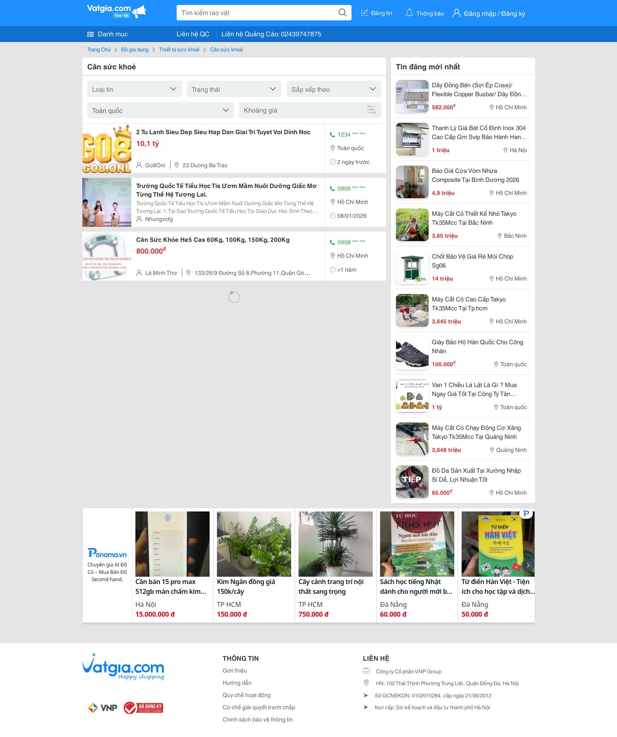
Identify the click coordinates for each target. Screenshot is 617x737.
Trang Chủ (99, 49)
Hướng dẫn (237, 682)
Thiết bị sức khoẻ (179, 49)
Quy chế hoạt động (247, 695)
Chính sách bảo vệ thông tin (258, 719)
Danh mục (107, 33)
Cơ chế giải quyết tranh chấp (259, 707)
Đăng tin (376, 13)
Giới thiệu (235, 670)
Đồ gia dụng (134, 49)
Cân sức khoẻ (226, 49)
